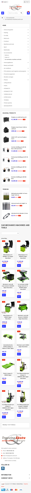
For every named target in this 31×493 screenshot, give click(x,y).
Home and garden (8, 29)
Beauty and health (8, 65)
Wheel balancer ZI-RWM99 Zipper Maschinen (8, 317)
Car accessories (8, 52)
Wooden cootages (8, 77)
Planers (6, 79)
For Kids (6, 35)
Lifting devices (7, 82)
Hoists (5, 85)
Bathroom (6, 38)
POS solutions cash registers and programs (15, 71)
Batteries (7, 55)
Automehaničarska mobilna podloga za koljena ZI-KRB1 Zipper (8, 346)
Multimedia (7, 50)
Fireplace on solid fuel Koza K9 (18, 117)
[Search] (15, 13)
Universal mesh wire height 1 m (19, 203)
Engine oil (7, 57)
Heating (6, 32)
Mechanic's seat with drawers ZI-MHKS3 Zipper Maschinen (23, 317)
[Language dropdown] (4, 2)
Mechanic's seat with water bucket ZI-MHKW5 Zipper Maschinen (8, 286)
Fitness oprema (8, 103)
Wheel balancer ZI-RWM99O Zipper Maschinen (23, 256)
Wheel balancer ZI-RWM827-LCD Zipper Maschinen (8, 256)
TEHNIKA (6, 100)
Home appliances (8, 62)
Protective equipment (9, 74)
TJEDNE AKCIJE (8, 94)
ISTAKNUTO (7, 88)
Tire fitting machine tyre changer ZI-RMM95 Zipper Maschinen (23, 406)
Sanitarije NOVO (8, 105)
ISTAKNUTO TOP (8, 91)
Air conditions (7, 68)
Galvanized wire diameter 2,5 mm (19, 213)
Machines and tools (9, 44)
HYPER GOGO (7, 97)
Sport (5, 47)
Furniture (6, 41)
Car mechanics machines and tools (13, 59)
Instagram (3, 468)
